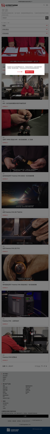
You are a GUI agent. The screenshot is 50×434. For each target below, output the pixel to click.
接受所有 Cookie (29, 71)
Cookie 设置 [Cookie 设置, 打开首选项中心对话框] (19, 71)
